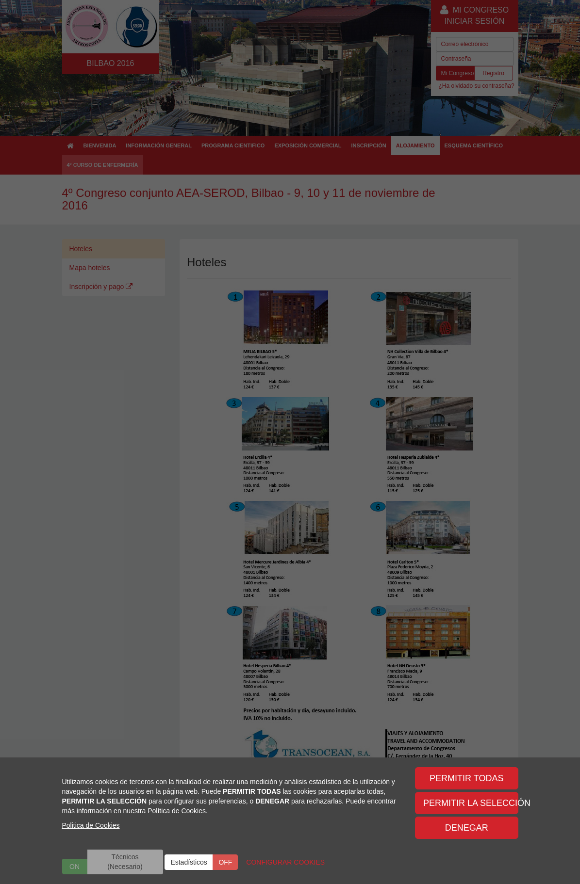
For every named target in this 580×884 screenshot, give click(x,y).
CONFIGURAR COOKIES (285, 862)
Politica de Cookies (91, 825)
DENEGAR (466, 828)
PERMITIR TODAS (466, 778)
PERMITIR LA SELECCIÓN (470, 803)
